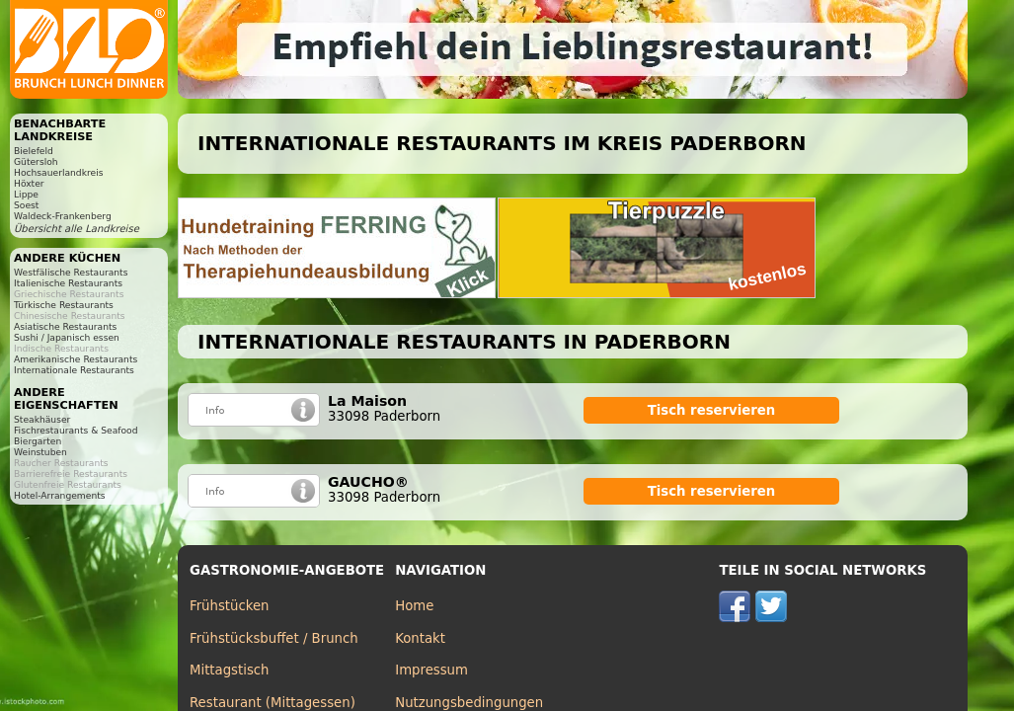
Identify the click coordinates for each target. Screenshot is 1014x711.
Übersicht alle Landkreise (76, 228)
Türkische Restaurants (64, 304)
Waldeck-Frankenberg (63, 215)
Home (414, 605)
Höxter (29, 183)
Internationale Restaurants (74, 369)
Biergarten (37, 440)
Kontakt (420, 638)
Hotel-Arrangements (60, 495)
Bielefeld (33, 150)
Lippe (26, 194)
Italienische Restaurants (68, 282)
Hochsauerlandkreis (59, 172)
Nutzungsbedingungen (469, 702)
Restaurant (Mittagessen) (272, 702)
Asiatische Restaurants (65, 326)
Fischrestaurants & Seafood (76, 430)
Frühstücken (230, 605)
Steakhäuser (42, 419)
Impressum (431, 670)
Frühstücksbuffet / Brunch (274, 638)
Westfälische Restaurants (70, 272)
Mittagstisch (230, 670)
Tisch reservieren (712, 410)
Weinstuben (40, 451)
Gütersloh (36, 161)
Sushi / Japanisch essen (66, 337)
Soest (26, 204)
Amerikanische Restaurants (75, 359)
